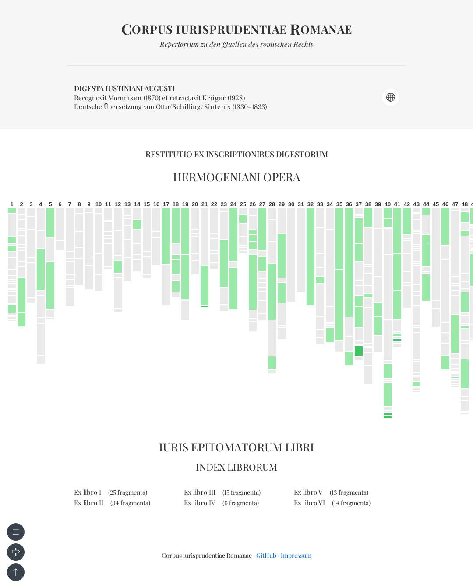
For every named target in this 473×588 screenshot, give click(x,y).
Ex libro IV (221, 502)
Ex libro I (110, 492)
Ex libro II (112, 502)
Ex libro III (222, 492)
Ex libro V (331, 492)
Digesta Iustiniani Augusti (124, 88)
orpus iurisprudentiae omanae (236, 29)
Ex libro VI (332, 502)
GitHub (266, 555)
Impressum (296, 555)
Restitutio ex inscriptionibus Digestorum (236, 154)
